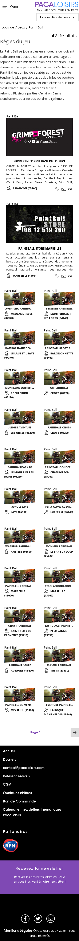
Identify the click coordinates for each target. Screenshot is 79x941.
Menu (10, 6)
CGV (7, 784)
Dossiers (9, 759)
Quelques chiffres (17, 793)
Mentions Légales (18, 930)
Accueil (9, 751)
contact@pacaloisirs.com (23, 768)
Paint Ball (36, 27)
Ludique (8, 27)
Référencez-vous (16, 776)
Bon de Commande (19, 801)
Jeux (21, 27)
